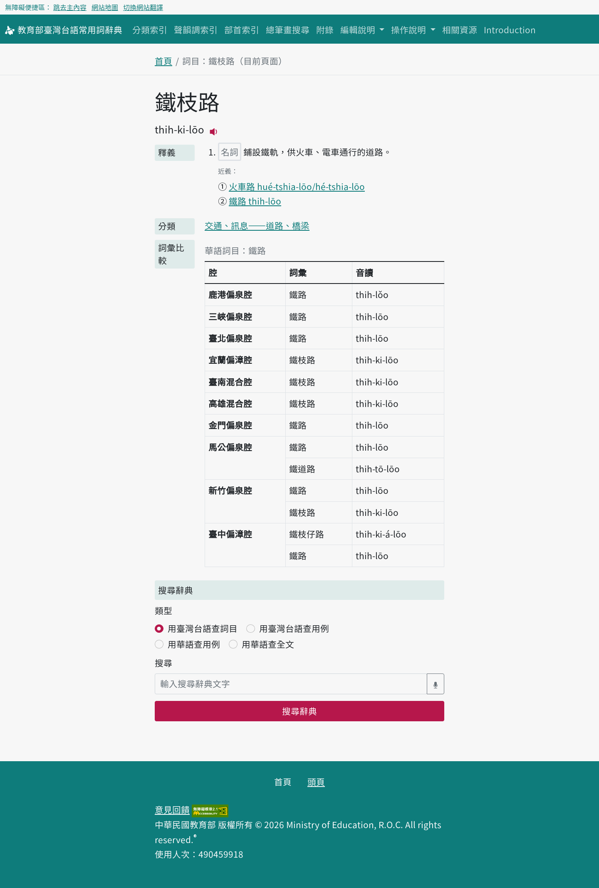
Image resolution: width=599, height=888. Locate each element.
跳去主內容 (70, 7)
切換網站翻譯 (143, 7)
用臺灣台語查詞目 (203, 628)
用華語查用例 (194, 644)
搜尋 (163, 662)
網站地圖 (105, 7)
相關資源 (459, 29)
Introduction (510, 29)
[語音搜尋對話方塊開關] (435, 683)
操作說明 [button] (409, 29)
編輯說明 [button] (358, 29)
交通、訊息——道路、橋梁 (257, 225)
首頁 (163, 60)
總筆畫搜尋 (287, 29)
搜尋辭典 (299, 711)
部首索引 (241, 29)
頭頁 (316, 781)
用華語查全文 (268, 644)
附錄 (325, 29)
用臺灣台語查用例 (294, 628)
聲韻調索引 (196, 29)
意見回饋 (172, 809)
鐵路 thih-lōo (255, 201)
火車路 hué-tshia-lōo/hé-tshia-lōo (297, 186)
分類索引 (149, 29)
